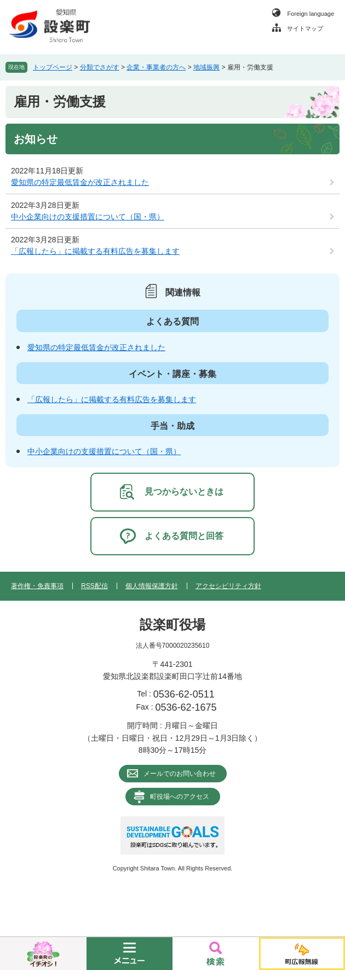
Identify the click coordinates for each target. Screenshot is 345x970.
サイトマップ (305, 28)
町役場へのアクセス (179, 796)
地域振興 (206, 67)
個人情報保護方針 (151, 586)
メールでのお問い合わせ (179, 773)
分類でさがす (99, 67)
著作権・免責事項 (37, 586)
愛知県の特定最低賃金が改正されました (80, 182)
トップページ (52, 67)
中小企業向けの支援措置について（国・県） (87, 216)
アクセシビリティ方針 (228, 586)
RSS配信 (94, 586)
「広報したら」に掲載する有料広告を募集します (95, 251)
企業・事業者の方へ (156, 67)
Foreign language (310, 13)
